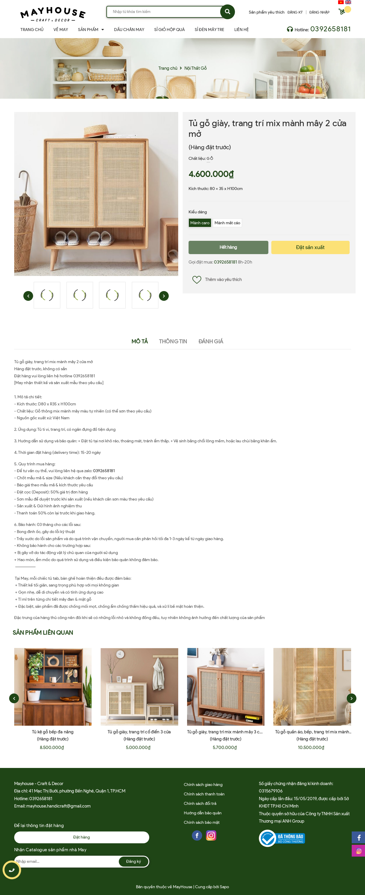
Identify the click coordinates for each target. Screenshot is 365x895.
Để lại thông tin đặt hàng (39, 825)
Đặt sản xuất (310, 247)
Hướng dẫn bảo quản (203, 813)
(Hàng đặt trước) (210, 147)
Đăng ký (133, 861)
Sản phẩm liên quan (43, 632)
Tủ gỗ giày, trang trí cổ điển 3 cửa (139, 732)
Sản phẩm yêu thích (267, 12)
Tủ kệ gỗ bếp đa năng (53, 732)
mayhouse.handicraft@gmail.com (58, 806)
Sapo (224, 886)
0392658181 (330, 29)
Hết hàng (228, 247)
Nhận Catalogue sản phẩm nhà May (50, 849)
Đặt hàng (81, 837)
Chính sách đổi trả (200, 803)
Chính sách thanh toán (204, 794)
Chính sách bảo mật (202, 822)
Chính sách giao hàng (203, 784)
